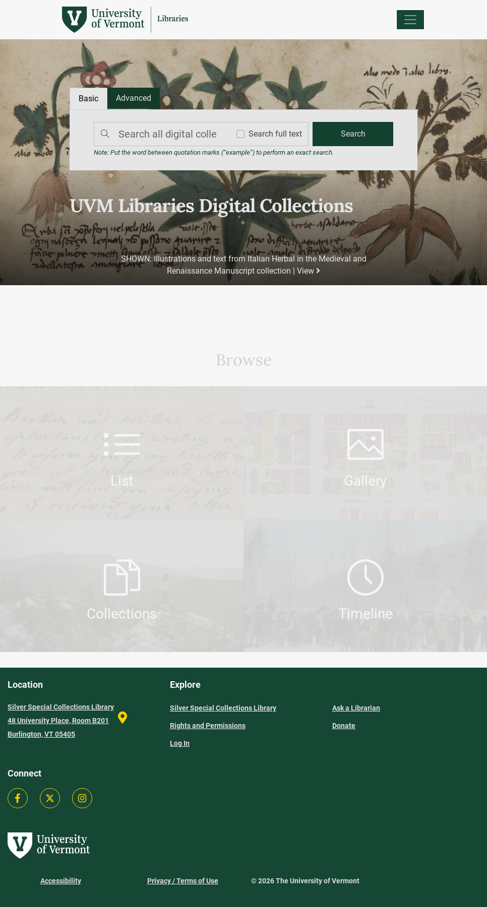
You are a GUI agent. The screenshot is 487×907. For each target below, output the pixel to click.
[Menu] (410, 19)
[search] (353, 134)
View (308, 271)
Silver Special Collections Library (223, 708)
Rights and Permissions (208, 726)
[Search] (159, 134)
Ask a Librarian (356, 708)
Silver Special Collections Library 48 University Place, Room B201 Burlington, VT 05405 (61, 720)
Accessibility (60, 881)
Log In (180, 743)
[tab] (133, 98)
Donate (343, 726)
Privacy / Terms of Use (182, 881)
